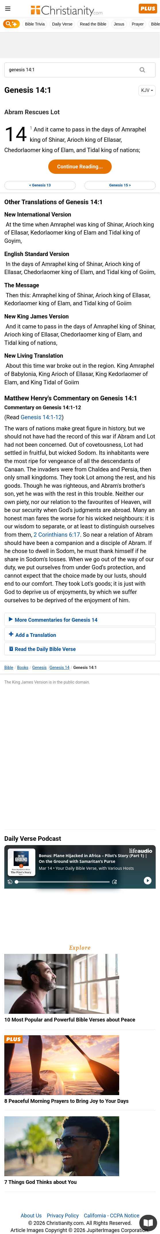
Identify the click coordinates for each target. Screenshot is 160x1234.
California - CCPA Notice (111, 1216)
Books (22, 667)
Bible (8, 667)
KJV (147, 90)
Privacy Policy (63, 1216)
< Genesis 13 (40, 185)
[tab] (80, 619)
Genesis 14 (60, 667)
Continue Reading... (80, 167)
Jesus (119, 24)
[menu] (7, 9)
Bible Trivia (35, 24)
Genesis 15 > (120, 185)
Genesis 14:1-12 (41, 417)
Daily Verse (62, 24)
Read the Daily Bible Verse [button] (42, 649)
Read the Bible (93, 24)
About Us (31, 1216)
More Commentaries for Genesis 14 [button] (53, 620)
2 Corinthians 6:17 (57, 534)
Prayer (138, 24)
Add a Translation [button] (32, 635)
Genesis (39, 667)
